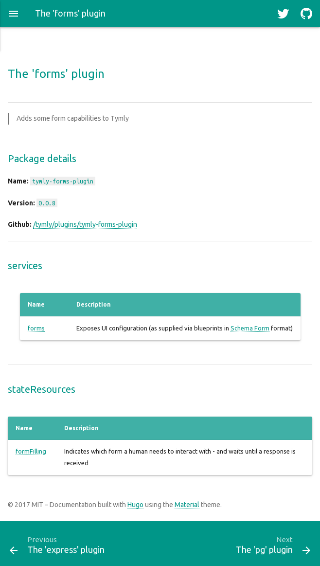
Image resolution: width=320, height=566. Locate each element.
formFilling (31, 451)
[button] (13, 13)
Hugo (135, 505)
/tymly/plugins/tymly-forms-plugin (85, 224)
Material (187, 505)
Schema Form (250, 328)
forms (36, 328)
